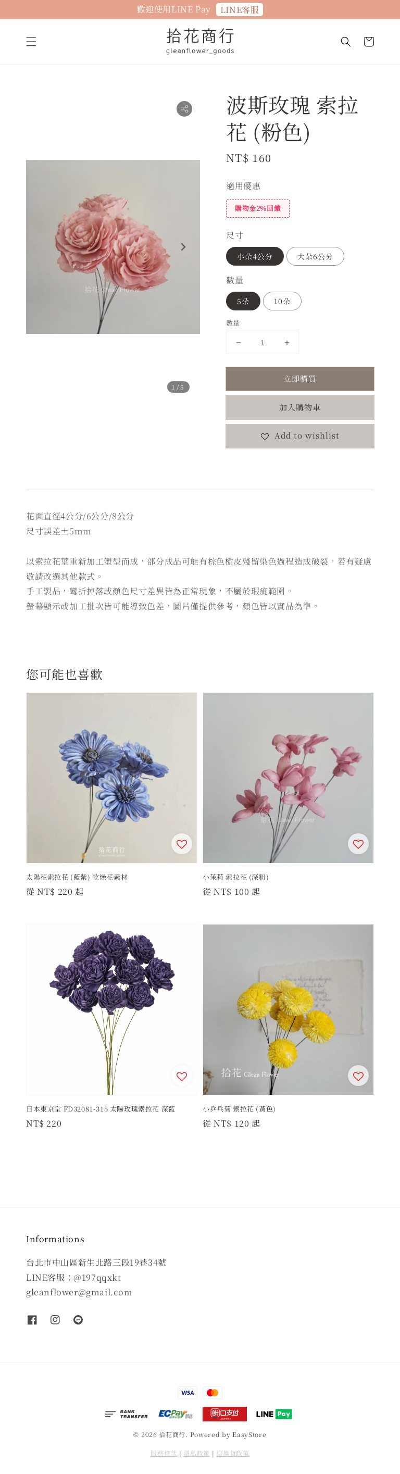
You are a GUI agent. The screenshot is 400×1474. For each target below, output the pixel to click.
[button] (31, 41)
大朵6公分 (315, 256)
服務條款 (164, 1452)
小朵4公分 (255, 256)
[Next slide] (182, 246)
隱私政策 (196, 1452)
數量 (234, 280)
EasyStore (249, 1434)
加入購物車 (300, 407)
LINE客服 (239, 10)
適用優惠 (243, 186)
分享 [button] (241, 467)
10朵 (282, 301)
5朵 (243, 301)
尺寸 (234, 235)
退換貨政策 (232, 1452)
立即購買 (300, 378)
